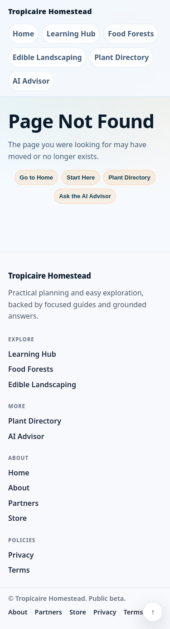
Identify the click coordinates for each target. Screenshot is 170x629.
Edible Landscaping (47, 57)
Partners (23, 503)
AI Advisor (31, 81)
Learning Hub (71, 34)
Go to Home (36, 177)
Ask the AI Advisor (85, 196)
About (18, 488)
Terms (19, 570)
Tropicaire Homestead (50, 11)
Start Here (81, 177)
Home (23, 34)
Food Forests (131, 34)
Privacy (21, 555)
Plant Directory (121, 57)
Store (17, 518)
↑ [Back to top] (153, 612)
